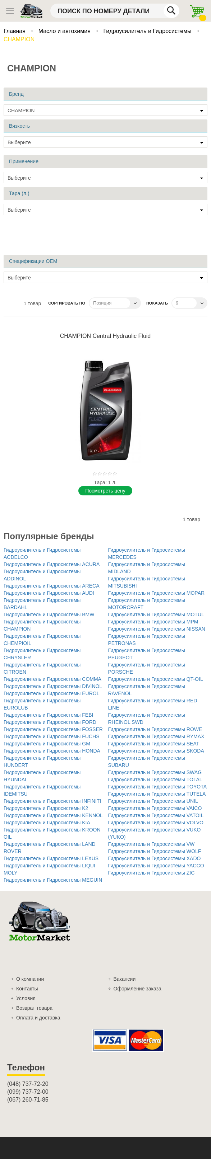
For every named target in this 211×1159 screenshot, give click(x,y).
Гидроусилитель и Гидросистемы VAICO (155, 808)
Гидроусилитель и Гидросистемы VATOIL (156, 815)
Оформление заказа (137, 988)
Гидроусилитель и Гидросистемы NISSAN (156, 629)
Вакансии (125, 979)
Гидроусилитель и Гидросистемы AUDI (49, 593)
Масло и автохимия (65, 31)
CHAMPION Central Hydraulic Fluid (105, 336)
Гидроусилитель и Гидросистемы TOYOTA (157, 787)
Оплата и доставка (38, 1018)
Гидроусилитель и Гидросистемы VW (151, 844)
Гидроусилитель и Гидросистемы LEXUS (51, 858)
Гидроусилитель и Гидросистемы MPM (153, 622)
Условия (26, 998)
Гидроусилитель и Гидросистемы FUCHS (52, 736)
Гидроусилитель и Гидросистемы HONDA (52, 751)
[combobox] (114, 11)
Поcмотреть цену (105, 491)
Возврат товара (34, 1008)
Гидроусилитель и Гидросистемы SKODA (156, 751)
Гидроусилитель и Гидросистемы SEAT (153, 743)
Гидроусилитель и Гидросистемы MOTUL (156, 614)
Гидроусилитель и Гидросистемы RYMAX (156, 736)
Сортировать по (66, 303)
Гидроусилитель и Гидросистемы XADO (154, 858)
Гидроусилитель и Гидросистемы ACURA (52, 564)
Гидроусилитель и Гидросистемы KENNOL (53, 815)
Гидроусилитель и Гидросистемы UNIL (153, 801)
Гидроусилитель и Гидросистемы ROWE (155, 729)
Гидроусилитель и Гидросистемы (148, 31)
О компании (30, 979)
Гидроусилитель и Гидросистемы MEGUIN (53, 880)
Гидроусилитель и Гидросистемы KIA (47, 822)
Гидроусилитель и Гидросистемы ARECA (52, 586)
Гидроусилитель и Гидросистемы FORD (50, 722)
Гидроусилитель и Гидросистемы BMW (49, 614)
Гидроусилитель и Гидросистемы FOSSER (53, 729)
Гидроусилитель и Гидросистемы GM (47, 743)
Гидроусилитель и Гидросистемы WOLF (154, 851)
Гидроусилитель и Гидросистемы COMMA (52, 679)
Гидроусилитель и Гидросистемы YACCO (156, 865)
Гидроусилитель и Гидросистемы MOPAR (156, 593)
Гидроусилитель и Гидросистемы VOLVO (156, 822)
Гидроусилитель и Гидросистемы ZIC (151, 873)
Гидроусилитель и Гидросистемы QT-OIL (155, 679)
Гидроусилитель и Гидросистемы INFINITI (52, 801)
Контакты (27, 988)
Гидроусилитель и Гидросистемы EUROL (52, 693)
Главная (15, 31)
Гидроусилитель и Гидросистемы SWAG (155, 772)
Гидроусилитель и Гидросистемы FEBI (48, 715)
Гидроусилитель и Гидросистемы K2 (46, 808)
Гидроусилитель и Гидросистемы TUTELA (157, 794)
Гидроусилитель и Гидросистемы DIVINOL (53, 686)
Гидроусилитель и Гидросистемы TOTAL (155, 779)
